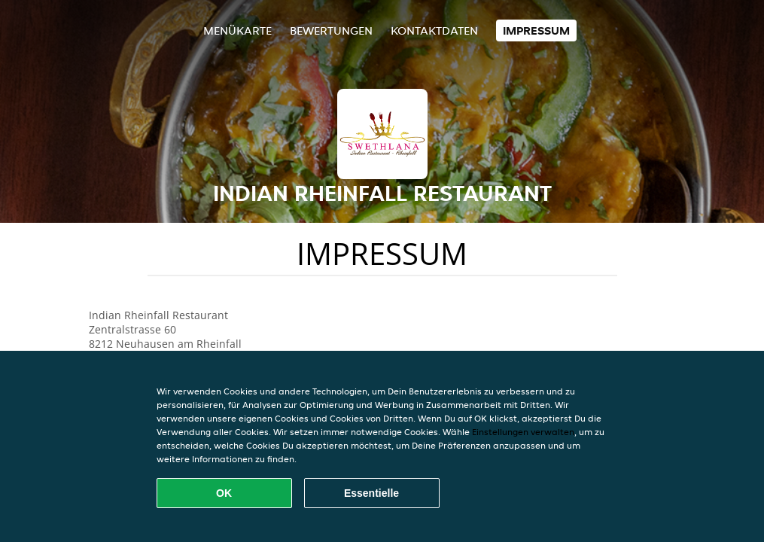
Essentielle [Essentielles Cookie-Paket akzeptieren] (371, 493)
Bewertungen (331, 30)
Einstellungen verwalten (523, 431)
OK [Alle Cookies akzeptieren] (224, 493)
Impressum (536, 30)
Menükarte (237, 30)
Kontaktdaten (434, 30)
